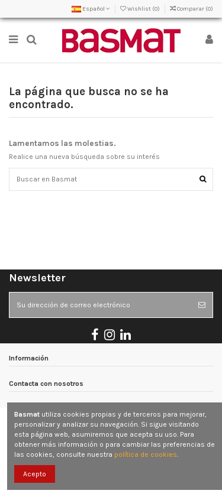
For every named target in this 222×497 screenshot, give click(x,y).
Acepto (34, 474)
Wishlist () (140, 8)
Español (91, 8)
